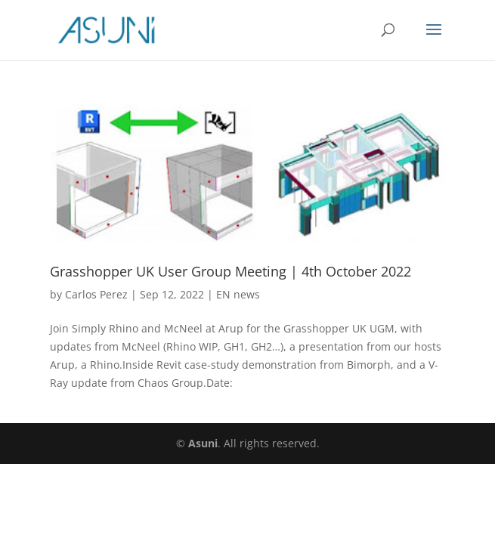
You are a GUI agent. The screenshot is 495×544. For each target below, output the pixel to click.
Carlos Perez (96, 294)
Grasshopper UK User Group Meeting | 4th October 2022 (230, 271)
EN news (238, 294)
